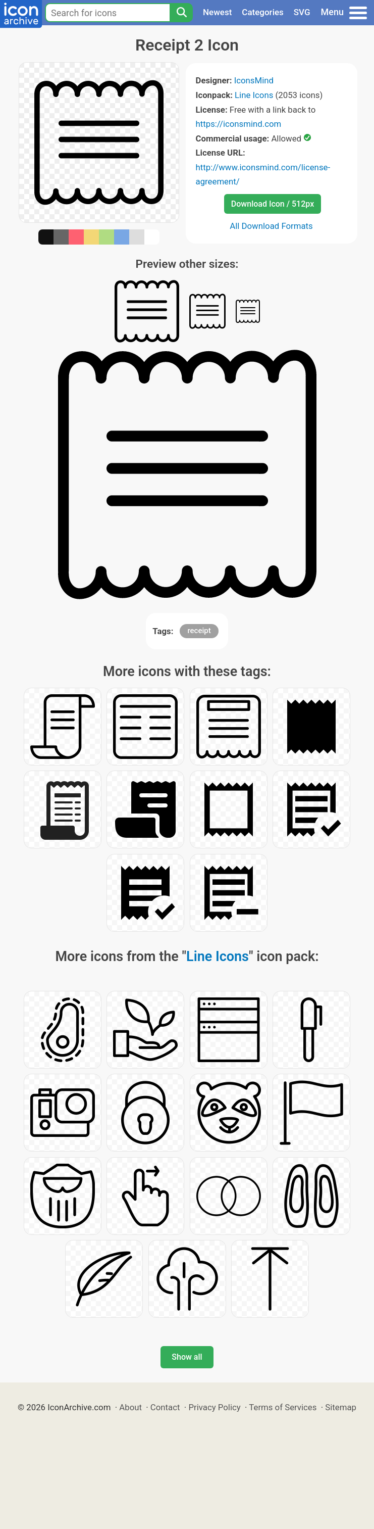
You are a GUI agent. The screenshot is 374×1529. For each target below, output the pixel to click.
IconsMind (254, 80)
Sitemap (340, 1407)
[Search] (181, 12)
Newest (217, 12)
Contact (165, 1407)
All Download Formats (271, 226)
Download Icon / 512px (272, 204)
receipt (198, 630)
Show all (187, 1357)
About (130, 1407)
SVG (302, 12)
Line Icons (254, 95)
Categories (263, 12)
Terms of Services (282, 1407)
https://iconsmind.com (239, 124)
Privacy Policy (214, 1407)
